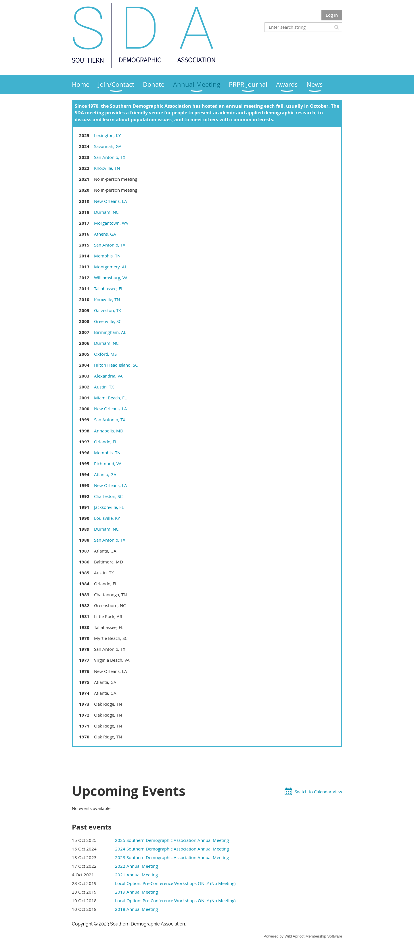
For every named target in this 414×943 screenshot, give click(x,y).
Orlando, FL (105, 441)
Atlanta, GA (105, 474)
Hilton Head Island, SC (116, 365)
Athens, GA (105, 234)
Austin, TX (104, 387)
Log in (332, 15)
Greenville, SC (107, 321)
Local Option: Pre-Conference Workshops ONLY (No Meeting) (175, 883)
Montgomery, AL (110, 267)
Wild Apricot (294, 936)
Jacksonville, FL (109, 507)
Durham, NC (106, 212)
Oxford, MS (105, 354)
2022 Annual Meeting (136, 866)
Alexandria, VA (108, 376)
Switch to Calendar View (318, 791)
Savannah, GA (108, 146)
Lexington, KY (107, 135)
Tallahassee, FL (108, 288)
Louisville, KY (107, 518)
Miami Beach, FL (110, 398)
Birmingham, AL (110, 332)
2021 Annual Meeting (136, 874)
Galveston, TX (107, 310)
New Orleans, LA (110, 201)
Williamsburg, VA (111, 277)
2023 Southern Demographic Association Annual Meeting (172, 857)
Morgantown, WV (111, 223)
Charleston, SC (108, 496)
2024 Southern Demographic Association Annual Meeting (172, 849)
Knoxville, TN (107, 168)
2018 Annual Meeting (136, 909)
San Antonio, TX (109, 157)
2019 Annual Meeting (136, 892)
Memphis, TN (107, 256)
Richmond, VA (108, 463)
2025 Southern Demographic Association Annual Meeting (172, 840)
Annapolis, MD (108, 431)
